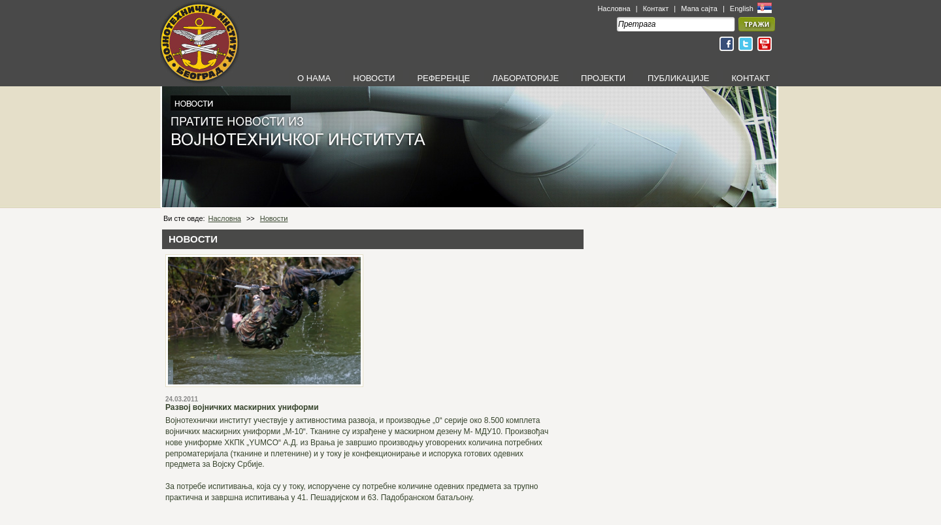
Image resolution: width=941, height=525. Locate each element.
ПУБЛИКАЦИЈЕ (678, 78)
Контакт (656, 8)
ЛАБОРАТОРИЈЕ (525, 78)
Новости (274, 218)
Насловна (613, 8)
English (742, 8)
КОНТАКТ (750, 78)
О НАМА (314, 78)
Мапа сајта (699, 8)
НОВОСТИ (374, 78)
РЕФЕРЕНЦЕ (443, 78)
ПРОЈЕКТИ (603, 78)
